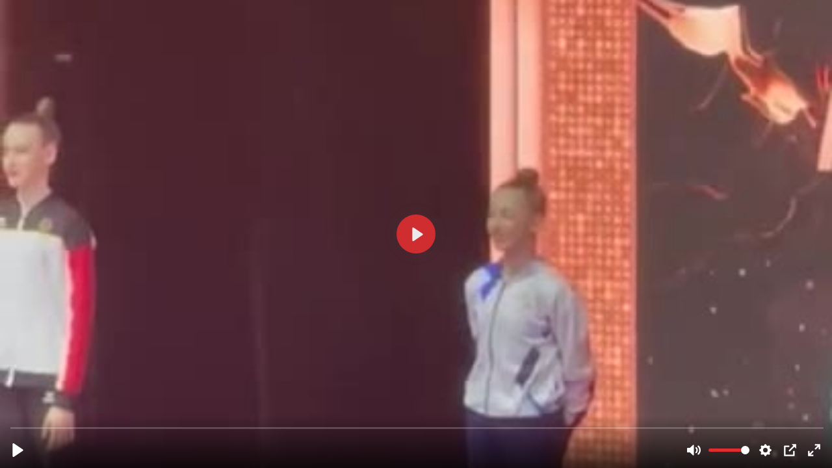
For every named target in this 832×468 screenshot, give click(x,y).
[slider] (417, 427)
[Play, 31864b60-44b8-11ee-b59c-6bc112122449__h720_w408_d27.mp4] (17, 450)
